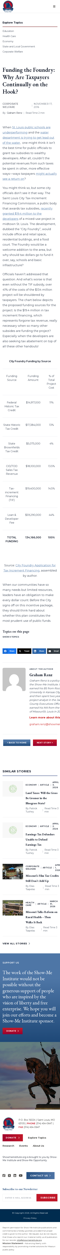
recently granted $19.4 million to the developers (27, 214)
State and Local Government (19, 46)
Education (8, 31)
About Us (38, 1145)
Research (8, 1145)
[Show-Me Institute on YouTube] (21, 1175)
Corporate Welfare (13, 51)
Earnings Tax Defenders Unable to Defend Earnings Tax (40, 839)
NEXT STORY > (45, 742)
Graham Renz (14, 112)
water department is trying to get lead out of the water (28, 138)
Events (23, 1145)
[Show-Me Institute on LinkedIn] (14, 1175)
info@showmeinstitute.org (29, 1240)
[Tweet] (24, 651)
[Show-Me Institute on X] (9, 1175)
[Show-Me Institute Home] (8, 6)
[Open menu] (54, 6)
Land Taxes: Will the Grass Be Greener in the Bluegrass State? (42, 798)
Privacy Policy (30, 1218)
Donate (12, 1031)
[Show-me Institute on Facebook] (4, 1175)
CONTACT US (40, 1175)
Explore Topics (37, 1137)
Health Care (9, 36)
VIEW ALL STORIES (16, 943)
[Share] (9, 651)
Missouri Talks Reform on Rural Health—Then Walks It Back (41, 917)
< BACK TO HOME (16, 742)
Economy (8, 41)
